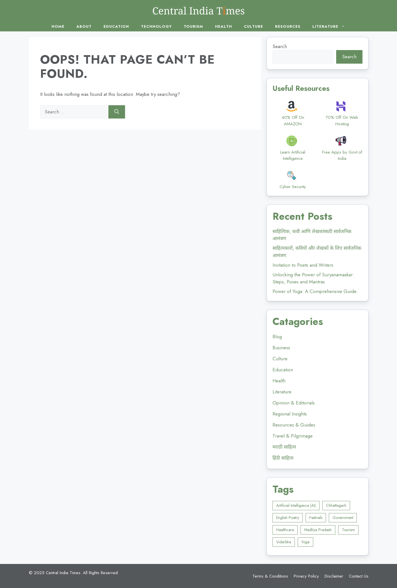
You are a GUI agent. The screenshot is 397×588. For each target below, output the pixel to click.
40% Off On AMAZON (293, 120)
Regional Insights (289, 413)
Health (223, 26)
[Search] (116, 112)
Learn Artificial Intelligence (292, 155)
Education (116, 26)
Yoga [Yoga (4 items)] (305, 542)
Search (279, 46)
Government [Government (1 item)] (342, 517)
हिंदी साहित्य (282, 458)
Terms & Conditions (270, 576)
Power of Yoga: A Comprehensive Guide (314, 291)
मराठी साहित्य (284, 446)
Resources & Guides (293, 424)
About (84, 26)
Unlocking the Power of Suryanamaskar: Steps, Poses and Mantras (313, 278)
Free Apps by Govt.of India (342, 155)
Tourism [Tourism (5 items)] (348, 530)
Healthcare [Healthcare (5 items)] (285, 530)
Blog (277, 336)
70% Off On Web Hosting (342, 120)
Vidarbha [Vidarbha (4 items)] (283, 542)
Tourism (193, 26)
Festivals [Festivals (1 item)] (315, 517)
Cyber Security (293, 187)
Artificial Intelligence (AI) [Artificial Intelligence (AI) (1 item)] (296, 505)
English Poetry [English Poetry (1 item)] (287, 517)
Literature (331, 26)
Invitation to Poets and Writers (302, 265)
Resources (288, 26)
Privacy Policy (306, 576)
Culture (253, 26)
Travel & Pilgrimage (292, 435)
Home (58, 26)
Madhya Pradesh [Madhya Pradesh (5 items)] (318, 530)
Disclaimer (334, 576)
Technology (156, 26)
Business (281, 347)
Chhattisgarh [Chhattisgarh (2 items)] (336, 505)
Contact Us (358, 576)
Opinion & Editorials (293, 402)
